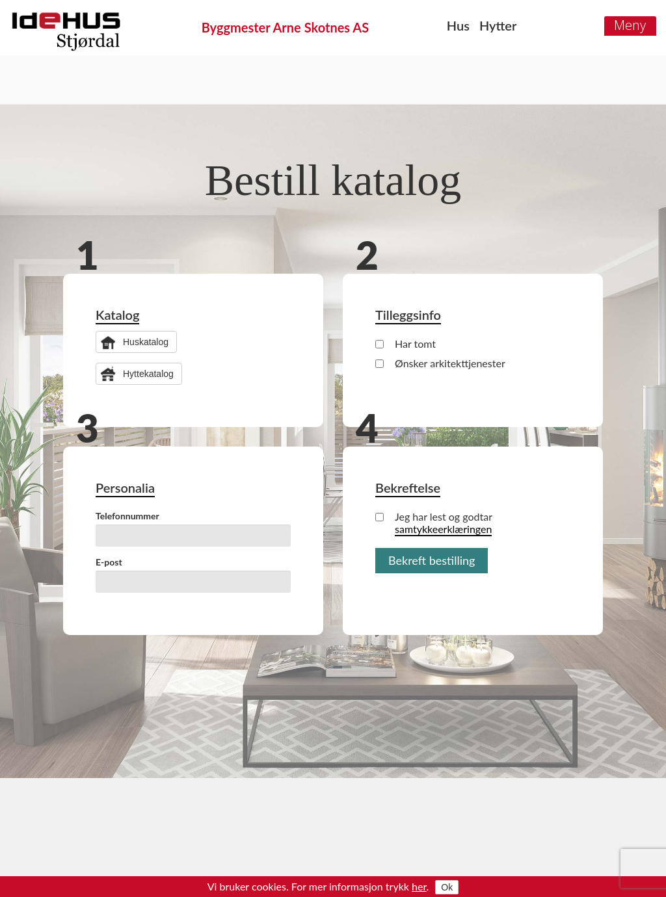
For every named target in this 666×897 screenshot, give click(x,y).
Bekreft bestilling (431, 560)
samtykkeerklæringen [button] (443, 529)
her (419, 886)
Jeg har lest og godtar (433, 522)
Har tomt (405, 343)
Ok (447, 887)
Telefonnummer (127, 515)
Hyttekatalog (148, 374)
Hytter (497, 25)
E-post (109, 561)
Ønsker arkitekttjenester (440, 363)
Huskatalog (145, 342)
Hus (458, 25)
